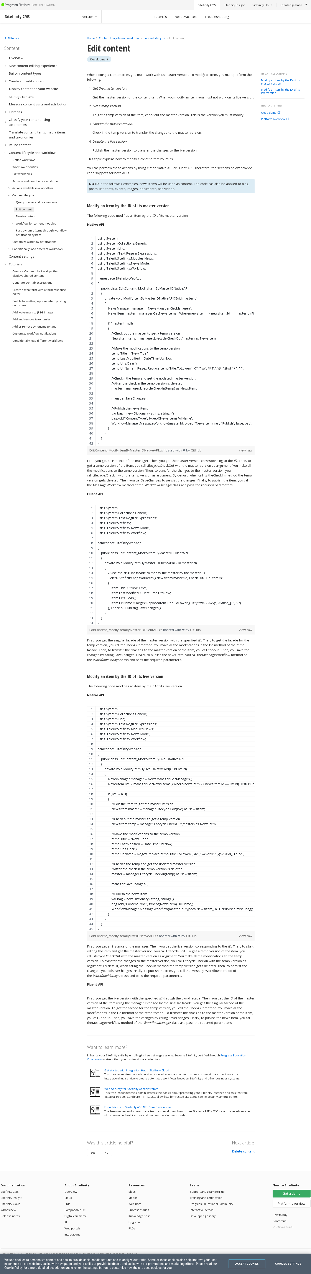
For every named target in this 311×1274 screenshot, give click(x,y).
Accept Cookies (247, 1263)
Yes (93, 1152)
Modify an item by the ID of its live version (280, 91)
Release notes (10, 1216)
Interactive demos (202, 1210)
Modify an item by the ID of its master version (280, 82)
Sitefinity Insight (11, 1198)
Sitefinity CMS (10, 1192)
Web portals (72, 1228)
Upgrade (134, 1222)
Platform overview (275, 119)
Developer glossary (203, 1216)
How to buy (280, 1215)
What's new (8, 1210)
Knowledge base (139, 1216)
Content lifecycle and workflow (119, 38)
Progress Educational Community (211, 1204)
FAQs (131, 1228)
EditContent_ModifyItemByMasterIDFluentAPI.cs (126, 630)
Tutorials (160, 16)
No (106, 1152)
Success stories (138, 1210)
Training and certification (206, 1198)
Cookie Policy (13, 1267)
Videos (133, 1198)
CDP (67, 1204)
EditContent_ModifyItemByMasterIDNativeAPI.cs (126, 450)
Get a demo (270, 113)
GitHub (196, 450)
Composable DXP (75, 1210)
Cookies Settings (288, 1263)
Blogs (132, 1192)
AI (65, 1222)
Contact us (279, 1221)
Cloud (68, 1198)
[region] (171, 341)
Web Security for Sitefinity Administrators (131, 1089)
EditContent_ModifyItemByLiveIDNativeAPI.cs (124, 936)
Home (91, 38)
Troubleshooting (216, 16)
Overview (70, 1192)
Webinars (134, 1204)
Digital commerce (75, 1216)
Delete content (243, 1151)
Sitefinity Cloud (10, 1204)
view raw (245, 450)
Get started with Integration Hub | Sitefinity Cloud (136, 1070)
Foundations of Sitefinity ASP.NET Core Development (138, 1107)
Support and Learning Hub (207, 1192)
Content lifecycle (154, 38)
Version (89, 16)
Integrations (72, 1234)
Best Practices (186, 16)
